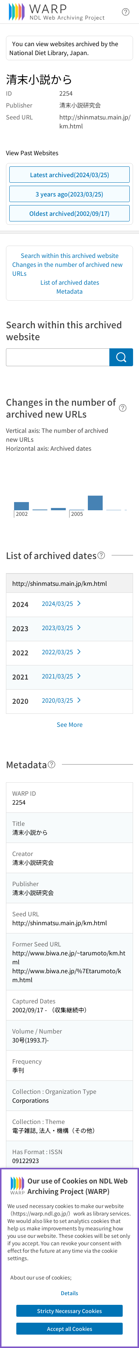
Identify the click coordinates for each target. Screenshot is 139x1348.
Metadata (69, 291)
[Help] (122, 407)
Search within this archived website (70, 255)
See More (70, 724)
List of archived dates (69, 282)
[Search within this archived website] (57, 357)
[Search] (121, 357)
